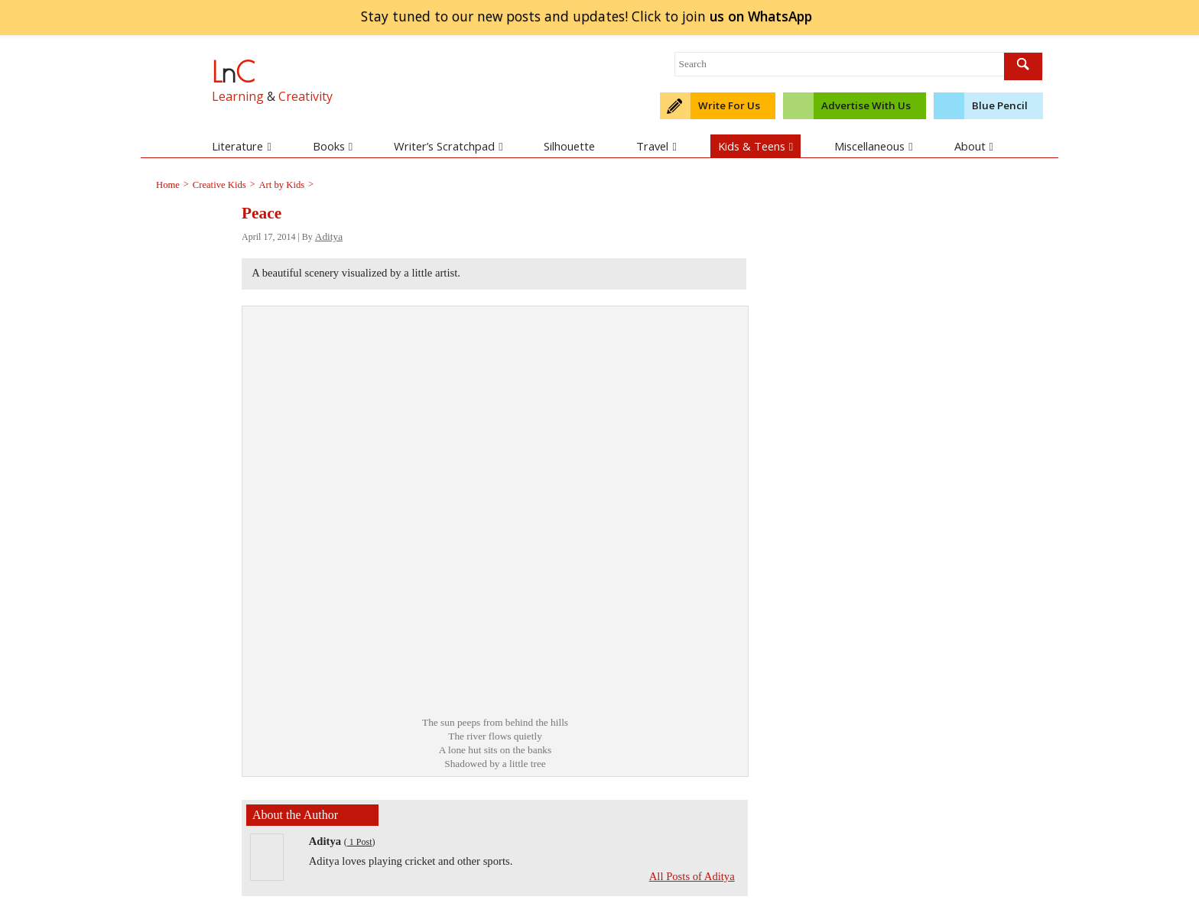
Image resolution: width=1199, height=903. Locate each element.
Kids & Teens (755, 146)
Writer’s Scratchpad (448, 146)
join (760, 16)
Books (333, 146)
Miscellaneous (873, 146)
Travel (656, 146)
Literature (241, 146)
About (973, 146)
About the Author (295, 814)
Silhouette (569, 146)
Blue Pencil (1000, 105)
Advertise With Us (866, 105)
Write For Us (729, 105)
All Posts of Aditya (692, 876)
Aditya (329, 236)
